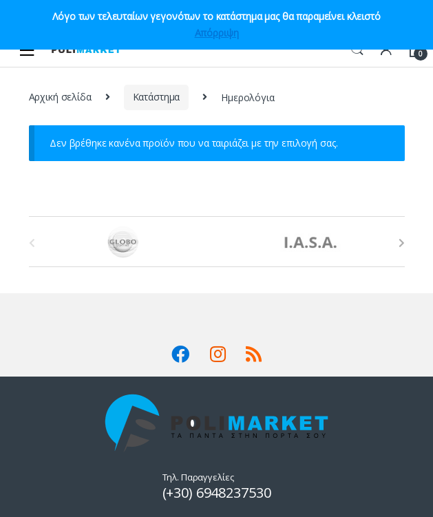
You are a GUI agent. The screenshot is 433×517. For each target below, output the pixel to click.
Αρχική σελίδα (60, 96)
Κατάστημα (156, 96)
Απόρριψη (217, 32)
